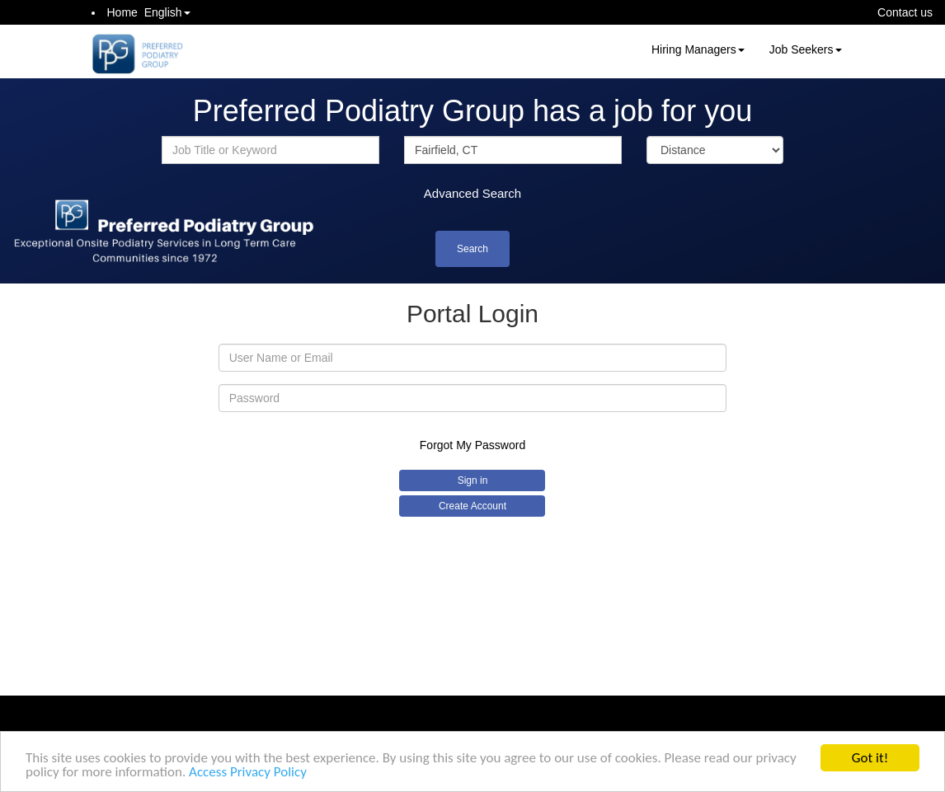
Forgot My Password (472, 445)
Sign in (473, 480)
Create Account (472, 506)
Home (122, 12)
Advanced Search (472, 193)
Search (472, 249)
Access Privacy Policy (248, 772)
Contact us (905, 12)
